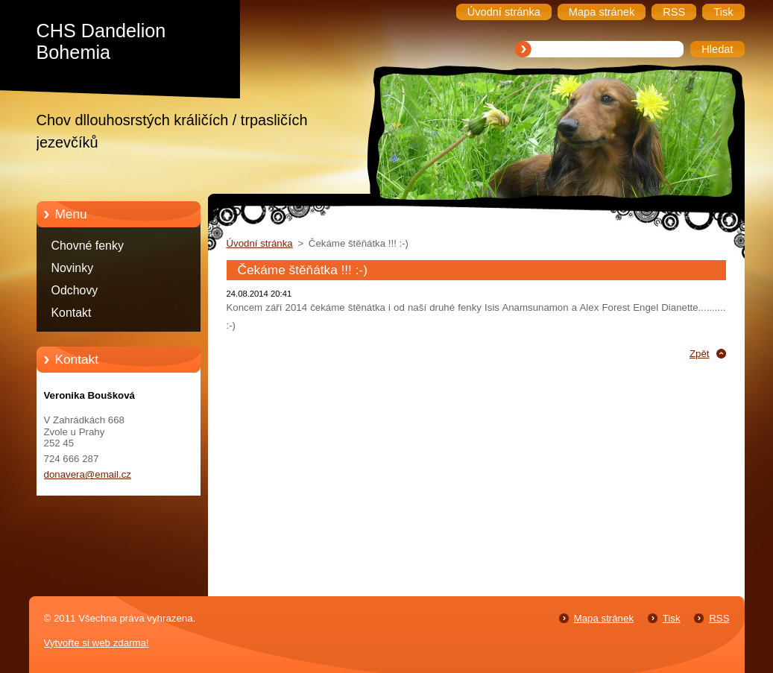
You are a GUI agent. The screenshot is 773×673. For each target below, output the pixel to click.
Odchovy (74, 290)
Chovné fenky (87, 245)
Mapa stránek (604, 618)
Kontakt (71, 312)
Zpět (700, 353)
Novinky (72, 268)
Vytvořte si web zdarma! (96, 642)
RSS (719, 618)
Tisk (672, 618)
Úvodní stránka (260, 243)
